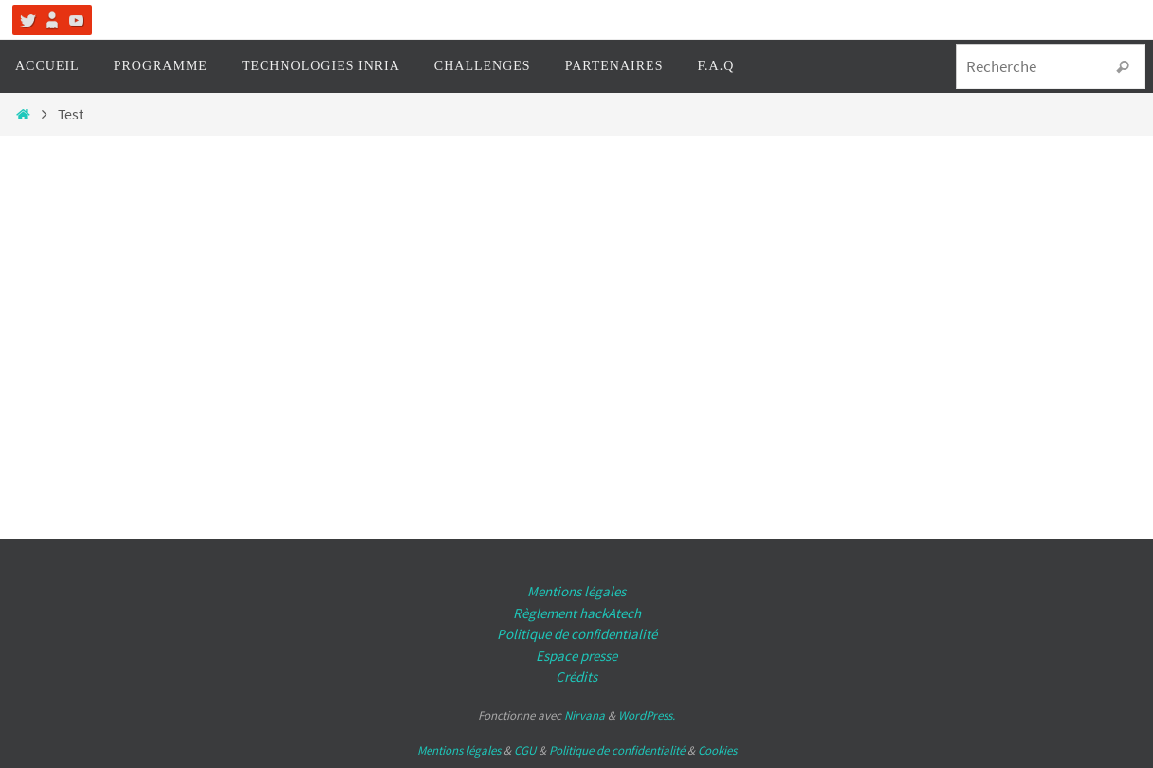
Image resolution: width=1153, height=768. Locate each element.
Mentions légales (576, 591)
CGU (525, 750)
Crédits (576, 676)
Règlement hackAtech (577, 613)
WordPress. (646, 715)
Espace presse (576, 656)
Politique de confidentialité (577, 634)
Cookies (717, 750)
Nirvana (584, 715)
